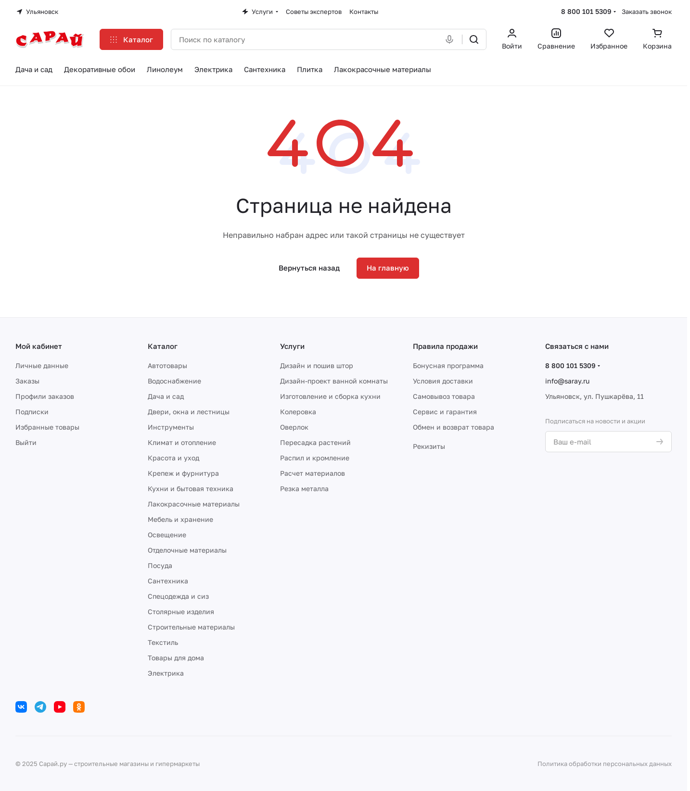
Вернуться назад (309, 267)
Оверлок (294, 427)
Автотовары (167, 365)
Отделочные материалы (187, 550)
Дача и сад (166, 396)
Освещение (167, 535)
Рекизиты (429, 446)
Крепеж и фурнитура (183, 473)
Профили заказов (44, 396)
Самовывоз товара (444, 396)
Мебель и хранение (180, 519)
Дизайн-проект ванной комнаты (334, 381)
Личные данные (41, 365)
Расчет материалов (312, 473)
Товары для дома (176, 658)
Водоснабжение (174, 381)
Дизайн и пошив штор (316, 365)
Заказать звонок (647, 11)
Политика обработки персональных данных (604, 763)
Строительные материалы (191, 627)
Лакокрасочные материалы (194, 504)
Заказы (27, 381)
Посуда (160, 565)
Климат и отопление (182, 442)
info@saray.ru (567, 381)
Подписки (32, 412)
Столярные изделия (181, 611)
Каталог (163, 346)
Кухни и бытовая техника (190, 488)
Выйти (26, 442)
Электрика (166, 673)
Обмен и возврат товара (453, 427)
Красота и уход (173, 458)
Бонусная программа (448, 365)
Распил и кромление (314, 458)
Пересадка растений (315, 442)
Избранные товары (47, 427)
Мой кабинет (38, 346)
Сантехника (168, 581)
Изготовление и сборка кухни (330, 396)
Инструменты (171, 427)
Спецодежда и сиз (178, 596)
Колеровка (298, 412)
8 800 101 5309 (586, 11)
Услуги (292, 346)
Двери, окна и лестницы (189, 412)
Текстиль (163, 642)
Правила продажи (445, 346)
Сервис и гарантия (445, 412)
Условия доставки (443, 381)
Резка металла (304, 488)
